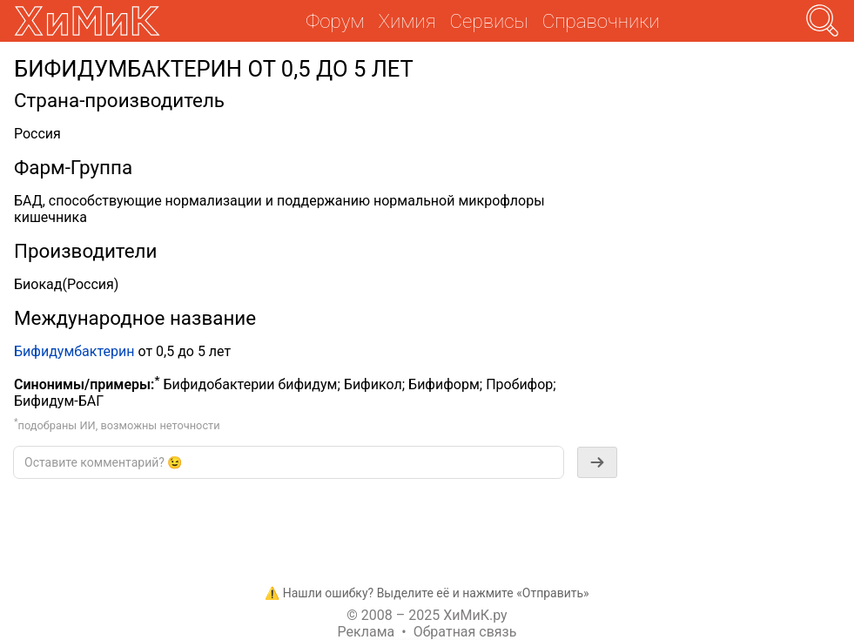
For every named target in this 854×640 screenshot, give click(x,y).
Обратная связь (465, 631)
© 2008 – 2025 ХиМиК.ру (426, 615)
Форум (335, 21)
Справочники (601, 21)
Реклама (366, 631)
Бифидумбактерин (74, 351)
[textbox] (288, 462)
